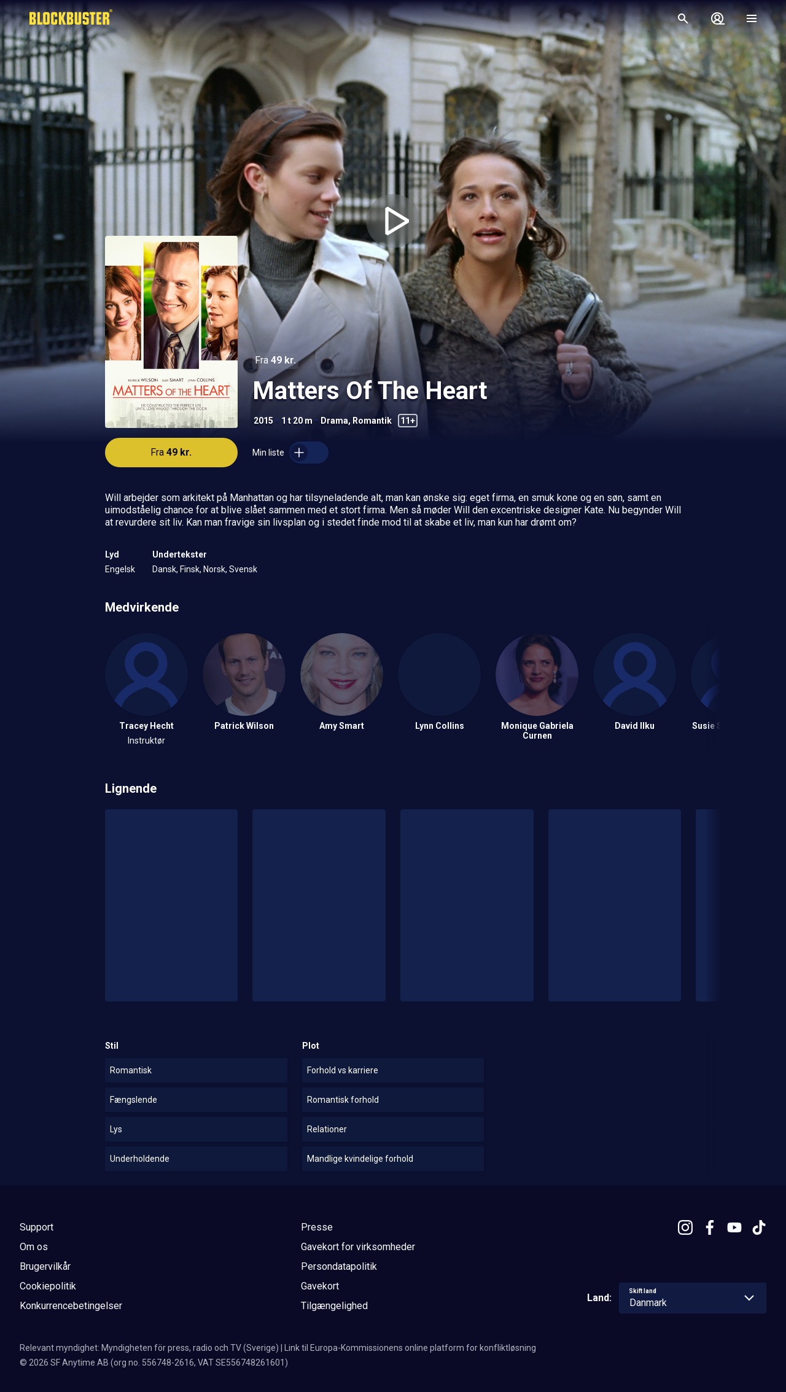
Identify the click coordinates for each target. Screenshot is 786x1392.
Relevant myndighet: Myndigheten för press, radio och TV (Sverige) (149, 1348)
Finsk (190, 569)
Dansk (164, 569)
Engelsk (120, 569)
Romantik (372, 421)
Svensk (243, 569)
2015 (263, 421)
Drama (334, 421)
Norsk (214, 569)
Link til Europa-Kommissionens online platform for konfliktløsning (410, 1348)
